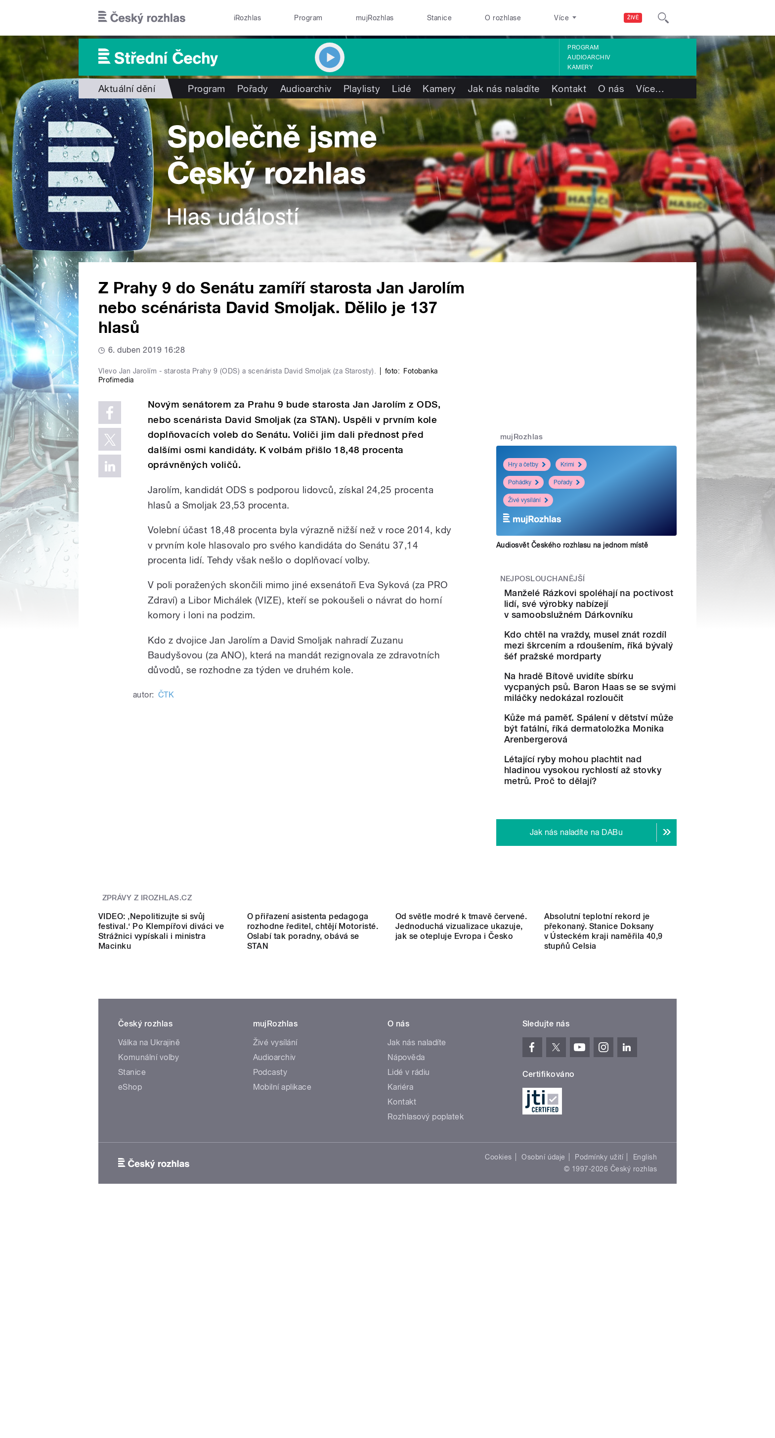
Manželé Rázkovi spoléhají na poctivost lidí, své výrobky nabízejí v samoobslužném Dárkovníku (616, 615)
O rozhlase (503, 18)
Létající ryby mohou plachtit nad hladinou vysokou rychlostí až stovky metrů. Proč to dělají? (606, 846)
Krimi (571, 464)
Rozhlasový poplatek (426, 1292)
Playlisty (362, 88)
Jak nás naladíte (504, 88)
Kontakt (569, 88)
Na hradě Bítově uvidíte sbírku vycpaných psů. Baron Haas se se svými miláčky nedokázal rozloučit (611, 730)
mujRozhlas (375, 18)
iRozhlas (247, 18)
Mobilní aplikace (282, 1262)
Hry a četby (527, 464)
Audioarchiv (588, 57)
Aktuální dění (126, 88)
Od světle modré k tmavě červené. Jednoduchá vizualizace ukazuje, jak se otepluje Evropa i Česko (461, 1101)
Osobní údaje (543, 1332)
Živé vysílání (528, 500)
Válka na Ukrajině (149, 1217)
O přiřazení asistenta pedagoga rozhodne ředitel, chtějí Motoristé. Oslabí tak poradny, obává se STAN (313, 1106)
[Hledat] (663, 18)
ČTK (166, 904)
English (645, 1332)
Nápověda (406, 1232)
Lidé (401, 88)
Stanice (439, 18)
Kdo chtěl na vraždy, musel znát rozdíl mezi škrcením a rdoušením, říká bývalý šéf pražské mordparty (618, 672)
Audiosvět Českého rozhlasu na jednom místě (572, 545)
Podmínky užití (599, 1332)
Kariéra (400, 1262)
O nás (611, 88)
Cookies (498, 1332)
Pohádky (523, 482)
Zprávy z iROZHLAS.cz (147, 984)
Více (650, 88)
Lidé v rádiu (409, 1247)
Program (308, 18)
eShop (130, 1262)
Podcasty (270, 1247)
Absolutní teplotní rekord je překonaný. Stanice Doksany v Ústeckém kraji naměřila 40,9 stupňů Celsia (603, 1106)
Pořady (252, 88)
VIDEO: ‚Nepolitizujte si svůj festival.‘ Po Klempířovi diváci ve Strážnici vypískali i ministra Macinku (161, 1106)
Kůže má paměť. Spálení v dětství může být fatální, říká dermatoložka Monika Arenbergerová (616, 788)
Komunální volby (148, 1232)
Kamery (580, 67)
